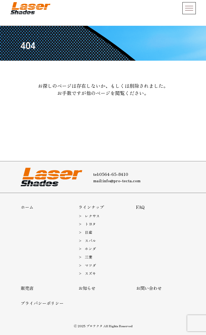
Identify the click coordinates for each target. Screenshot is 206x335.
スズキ (90, 273)
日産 (88, 232)
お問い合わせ (149, 288)
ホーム (27, 207)
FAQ (140, 207)
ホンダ (90, 248)
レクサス (92, 216)
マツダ (90, 265)
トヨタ (90, 224)
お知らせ (86, 288)
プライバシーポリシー (42, 303)
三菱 (88, 257)
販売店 (27, 288)
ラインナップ (91, 207)
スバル (90, 240)
